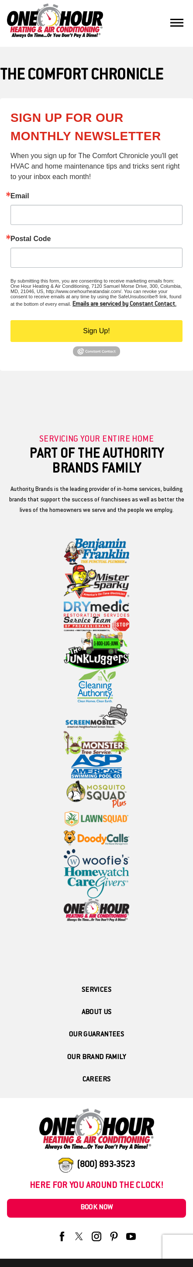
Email (19, 196)
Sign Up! (96, 331)
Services (96, 990)
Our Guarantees (96, 1035)
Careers (97, 1080)
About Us (97, 1012)
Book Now (96, 1208)
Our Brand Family (96, 1057)
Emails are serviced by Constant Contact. (124, 304)
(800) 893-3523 (106, 1165)
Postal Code (30, 238)
